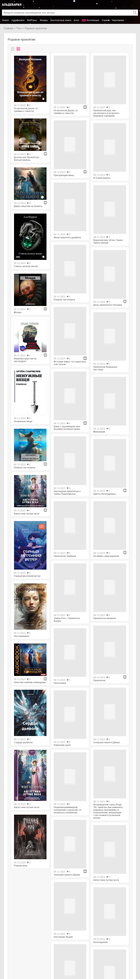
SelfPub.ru (38, 955)
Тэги (18, 28)
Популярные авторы (15, 955)
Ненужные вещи (23, 421)
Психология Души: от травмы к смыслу (66, 96)
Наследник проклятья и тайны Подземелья (67, 422)
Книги (5, 20)
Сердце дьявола (23, 742)
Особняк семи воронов (106, 498)
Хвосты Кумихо (102, 913)
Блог (76, 20)
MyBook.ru (39, 959)
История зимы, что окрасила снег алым (70, 311)
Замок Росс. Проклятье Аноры (67, 545)
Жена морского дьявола (67, 203)
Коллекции (93, 20)
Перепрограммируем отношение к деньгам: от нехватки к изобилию (68, 732)
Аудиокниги (17, 20)
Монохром (99, 405)
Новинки (8, 951)
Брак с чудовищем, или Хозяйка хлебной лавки (67, 360)
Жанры (44, 20)
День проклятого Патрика (107, 282)
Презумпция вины (64, 143)
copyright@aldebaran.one (122, 945)
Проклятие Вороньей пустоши (105, 344)
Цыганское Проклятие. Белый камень (26, 158)
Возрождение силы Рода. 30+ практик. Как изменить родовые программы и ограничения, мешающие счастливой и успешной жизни (108, 731)
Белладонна (100, 867)
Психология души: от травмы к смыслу (26, 109)
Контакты (9, 959)
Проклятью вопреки (104, 558)
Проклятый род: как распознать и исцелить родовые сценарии (106, 111)
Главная (8, 28)
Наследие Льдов (63, 841)
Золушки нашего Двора (67, 781)
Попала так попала (24, 467)
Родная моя (20, 865)
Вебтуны (32, 20)
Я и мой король (101, 173)
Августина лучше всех (26, 513)
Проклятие (99, 604)
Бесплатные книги (60, 20)
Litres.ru (37, 951)
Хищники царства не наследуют (25, 360)
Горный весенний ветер (27, 576)
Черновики (118, 20)
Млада (17, 312)
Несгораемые (21, 636)
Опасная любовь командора (30, 682)
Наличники (60, 609)
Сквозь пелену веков (26, 266)
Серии (105, 20)
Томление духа (62, 669)
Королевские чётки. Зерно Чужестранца (108, 235)
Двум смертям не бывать (28, 206)
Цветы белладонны (104, 452)
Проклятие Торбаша (65, 484)
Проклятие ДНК (62, 904)
